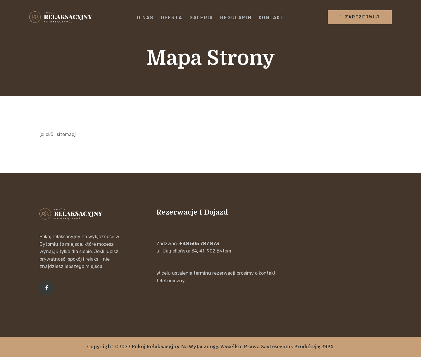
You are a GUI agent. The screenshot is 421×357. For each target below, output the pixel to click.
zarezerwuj (359, 17)
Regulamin (236, 17)
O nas (145, 17)
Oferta (171, 17)
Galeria (201, 17)
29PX (327, 346)
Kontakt (271, 17)
